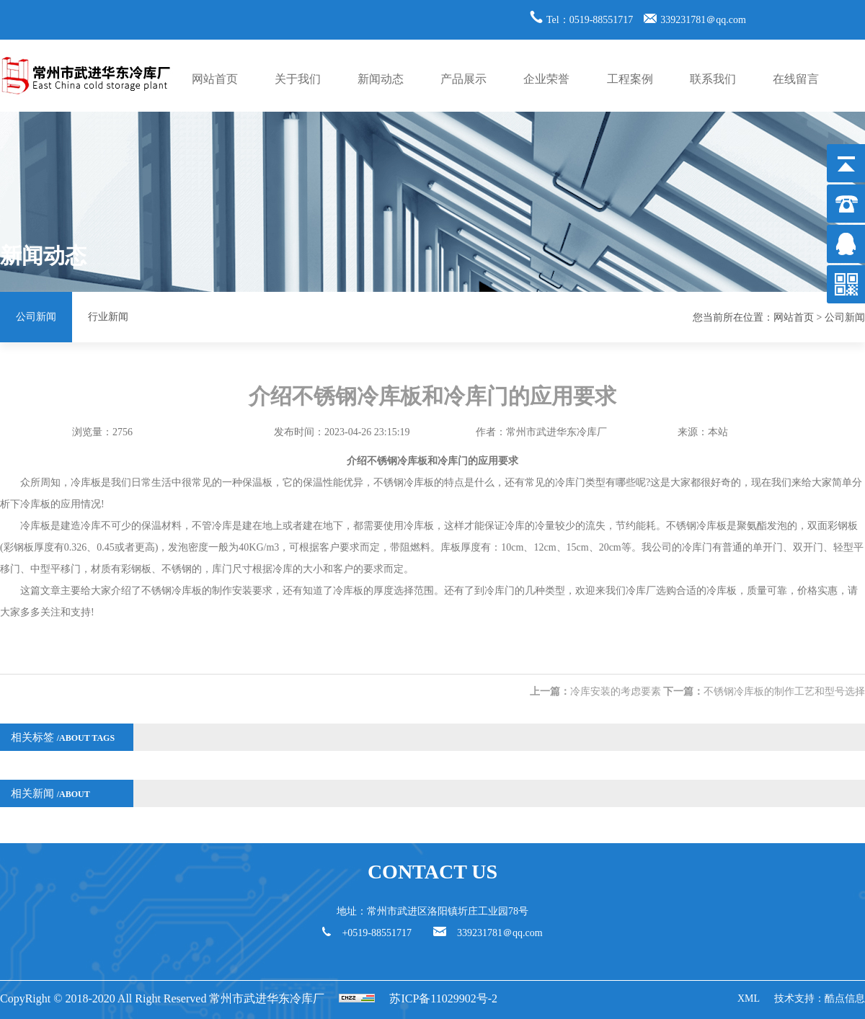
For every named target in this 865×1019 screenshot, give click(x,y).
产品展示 (463, 79)
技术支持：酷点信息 (819, 998)
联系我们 (713, 79)
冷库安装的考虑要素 (615, 691)
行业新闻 (108, 316)
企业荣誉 (546, 79)
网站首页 (215, 79)
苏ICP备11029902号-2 (443, 998)
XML (748, 998)
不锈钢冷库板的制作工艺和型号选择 (784, 691)
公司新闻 (36, 316)
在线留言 (796, 79)
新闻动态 (381, 79)
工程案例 (630, 79)
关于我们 (298, 79)
